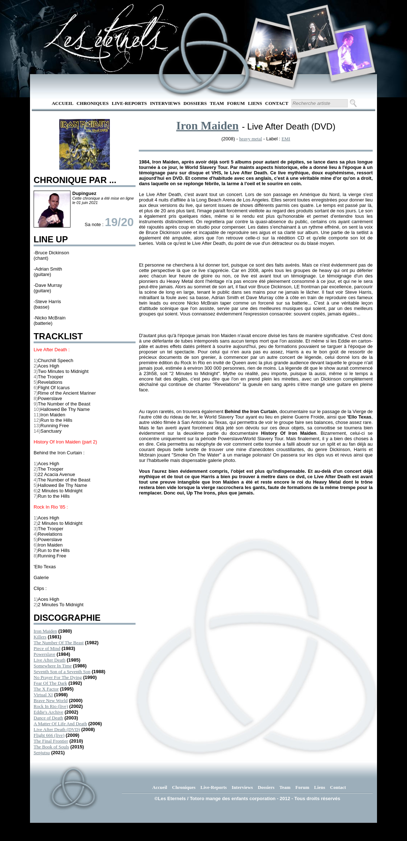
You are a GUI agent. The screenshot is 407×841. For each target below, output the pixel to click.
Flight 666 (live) (49, 735)
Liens (255, 103)
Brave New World (51, 700)
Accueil (62, 103)
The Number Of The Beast (58, 642)
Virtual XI (43, 694)
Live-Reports (129, 103)
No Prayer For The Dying (58, 677)
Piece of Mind (47, 648)
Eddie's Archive (48, 712)
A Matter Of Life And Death (60, 723)
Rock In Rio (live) (51, 706)
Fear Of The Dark (50, 683)
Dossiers (195, 103)
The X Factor (46, 689)
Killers (40, 637)
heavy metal (250, 138)
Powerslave (44, 654)
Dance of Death (48, 718)
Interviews (165, 103)
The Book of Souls (51, 746)
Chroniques (93, 103)
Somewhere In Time (53, 665)
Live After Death (49, 660)
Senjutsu (42, 752)
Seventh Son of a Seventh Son (62, 671)
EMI (286, 138)
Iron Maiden (45, 631)
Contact (276, 103)
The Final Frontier (51, 741)
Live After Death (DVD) (57, 729)
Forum (236, 103)
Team (217, 103)
